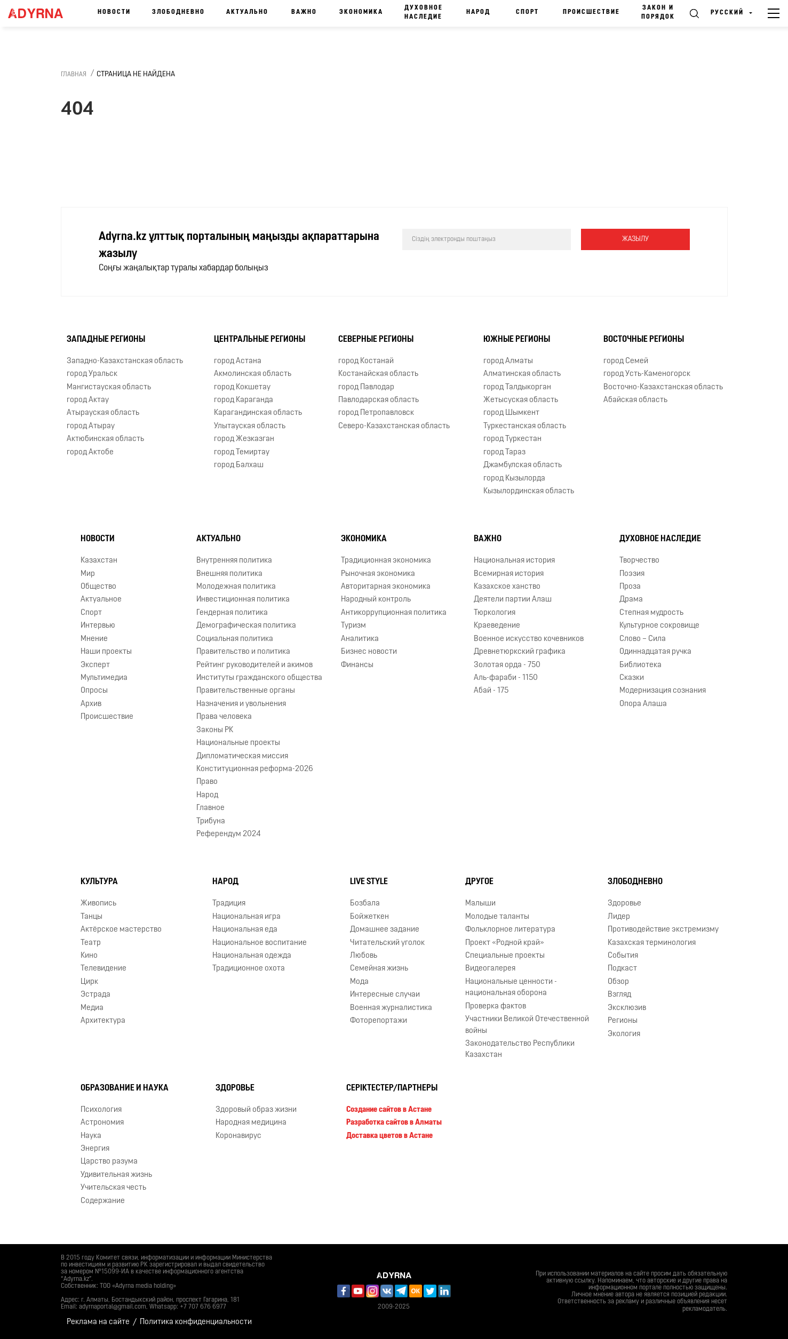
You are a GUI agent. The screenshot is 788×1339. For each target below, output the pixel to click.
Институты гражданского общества (259, 678)
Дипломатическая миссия (242, 756)
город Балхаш (239, 465)
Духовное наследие (423, 12)
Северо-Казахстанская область (394, 426)
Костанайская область (378, 374)
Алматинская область (522, 374)
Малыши (480, 904)
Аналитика (360, 639)
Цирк (89, 982)
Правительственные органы (245, 691)
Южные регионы (516, 339)
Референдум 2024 (228, 834)
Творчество (639, 561)
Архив (91, 704)
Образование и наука (125, 1088)
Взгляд (619, 995)
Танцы (91, 917)
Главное (210, 808)
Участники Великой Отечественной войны (527, 1025)
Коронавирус (238, 1136)
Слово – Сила (642, 639)
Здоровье (624, 904)
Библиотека (640, 665)
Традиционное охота (248, 969)
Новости (114, 12)
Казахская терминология (652, 943)
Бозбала (365, 904)
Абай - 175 (491, 691)
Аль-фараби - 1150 (506, 678)
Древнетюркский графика (520, 652)
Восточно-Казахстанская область (663, 387)
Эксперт (95, 665)
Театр (91, 943)
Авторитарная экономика (386, 587)
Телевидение (103, 969)
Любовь (363, 956)
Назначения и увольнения (241, 704)
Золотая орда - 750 (507, 665)
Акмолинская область (252, 374)
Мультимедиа (104, 678)
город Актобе (90, 452)
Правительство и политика (243, 652)
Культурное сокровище (659, 626)
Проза (630, 587)
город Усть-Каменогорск (646, 374)
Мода (359, 982)
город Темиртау (241, 452)
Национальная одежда (251, 956)
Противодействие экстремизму (663, 930)
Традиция (228, 904)
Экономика (361, 12)
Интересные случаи (385, 995)
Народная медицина (251, 1123)
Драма (631, 600)
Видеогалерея (490, 969)
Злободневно (178, 12)
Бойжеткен (369, 917)
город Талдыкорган (517, 387)
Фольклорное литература (510, 930)
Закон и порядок (658, 12)
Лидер (619, 917)
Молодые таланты (497, 917)
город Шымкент (511, 413)
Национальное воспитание (259, 943)
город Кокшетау (242, 387)
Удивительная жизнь (116, 1175)
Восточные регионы (643, 339)
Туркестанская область (524, 426)
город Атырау (91, 426)
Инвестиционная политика (243, 600)
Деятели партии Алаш (513, 600)
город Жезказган (244, 439)
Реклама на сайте (98, 1322)
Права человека (224, 717)
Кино (89, 956)
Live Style (369, 882)
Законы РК (214, 730)
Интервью (98, 626)
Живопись (98, 904)
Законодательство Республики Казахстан (520, 1049)
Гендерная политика (232, 613)
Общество (98, 587)
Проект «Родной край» (504, 943)
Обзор (618, 982)
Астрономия (102, 1123)
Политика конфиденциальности (196, 1322)
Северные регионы (375, 339)
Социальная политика (234, 639)
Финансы (357, 665)
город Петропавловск (376, 413)
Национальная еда (244, 930)
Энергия (95, 1149)
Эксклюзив (627, 1008)
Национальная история (514, 561)
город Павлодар (366, 387)
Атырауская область (103, 413)
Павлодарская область (378, 400)
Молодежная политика (236, 587)
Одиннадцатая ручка (655, 652)
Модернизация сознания (662, 691)
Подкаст (622, 969)
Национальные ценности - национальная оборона (511, 987)
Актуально (247, 12)
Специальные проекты (505, 956)
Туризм (353, 626)
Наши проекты (106, 652)
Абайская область (635, 400)
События (623, 956)
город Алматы (508, 361)
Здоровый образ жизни (256, 1110)
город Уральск (92, 374)
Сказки (631, 678)
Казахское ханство (507, 587)
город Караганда (243, 400)
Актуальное (101, 600)
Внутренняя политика (234, 561)
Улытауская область (249, 426)
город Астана (237, 361)
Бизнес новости (369, 652)
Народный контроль (376, 600)
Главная (73, 74)
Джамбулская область (522, 465)
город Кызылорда (514, 479)
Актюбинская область (105, 439)
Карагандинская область (258, 413)
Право (207, 782)
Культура (99, 882)
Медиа (92, 1008)
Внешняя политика (229, 574)
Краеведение (497, 626)
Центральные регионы (259, 339)
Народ (478, 12)
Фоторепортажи (378, 1021)
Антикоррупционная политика (394, 613)
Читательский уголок (387, 943)
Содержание (103, 1201)
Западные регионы (106, 339)
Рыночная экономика (378, 574)
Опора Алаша (643, 704)
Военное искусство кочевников (529, 639)
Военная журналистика (391, 1008)
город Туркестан (512, 439)
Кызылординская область (528, 491)
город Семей (625, 361)
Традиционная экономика (386, 561)
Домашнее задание (384, 930)
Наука (91, 1136)
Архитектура (103, 1021)
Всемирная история (509, 574)
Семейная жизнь (379, 969)
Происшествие (591, 12)
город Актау (88, 400)
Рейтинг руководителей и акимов (254, 665)
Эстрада (95, 995)
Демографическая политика (246, 626)
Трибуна (210, 821)
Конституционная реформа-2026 (254, 769)
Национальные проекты (238, 743)
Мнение (94, 639)
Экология (624, 1034)
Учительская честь (113, 1188)
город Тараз (504, 452)
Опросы (94, 691)
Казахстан (99, 561)
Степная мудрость (651, 613)
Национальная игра (246, 917)
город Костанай (366, 361)
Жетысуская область (520, 400)
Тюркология (494, 613)
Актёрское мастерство (121, 930)
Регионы (623, 1021)
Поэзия (631, 574)
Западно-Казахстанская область (125, 361)
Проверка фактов (495, 1007)
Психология (101, 1110)
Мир (88, 574)
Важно (304, 12)
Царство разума (109, 1162)
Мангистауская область (109, 387)
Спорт (527, 12)
